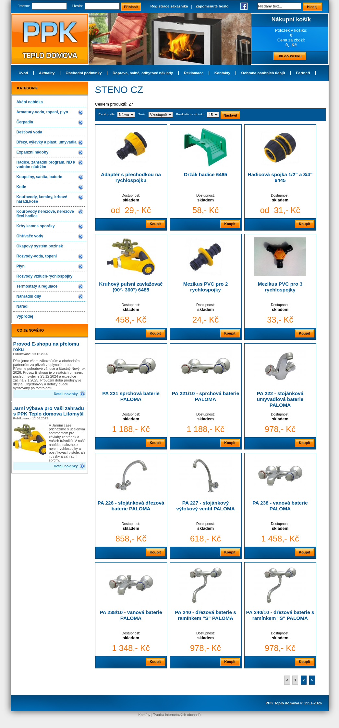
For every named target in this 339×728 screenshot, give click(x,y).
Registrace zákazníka (169, 6)
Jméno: (24, 6)
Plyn (21, 266)
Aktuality (47, 73)
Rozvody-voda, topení (37, 256)
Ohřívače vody (30, 236)
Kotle (21, 187)
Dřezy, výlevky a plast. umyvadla (47, 142)
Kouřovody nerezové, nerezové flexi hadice (45, 213)
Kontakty (222, 73)
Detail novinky (66, 394)
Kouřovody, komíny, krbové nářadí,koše (42, 199)
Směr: (142, 114)
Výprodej (25, 316)
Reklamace (193, 73)
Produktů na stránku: (190, 114)
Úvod (23, 73)
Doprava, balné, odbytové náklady (143, 73)
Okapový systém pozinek (40, 246)
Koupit (155, 224)
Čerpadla (25, 122)
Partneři (303, 73)
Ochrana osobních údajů (263, 73)
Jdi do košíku (290, 56)
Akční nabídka (30, 102)
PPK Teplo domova (282, 703)
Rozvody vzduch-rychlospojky (45, 276)
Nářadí (23, 306)
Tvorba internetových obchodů (176, 715)
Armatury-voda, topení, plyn (42, 112)
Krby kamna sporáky (36, 226)
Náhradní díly (29, 296)
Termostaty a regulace (37, 286)
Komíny (145, 715)
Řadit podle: (107, 114)
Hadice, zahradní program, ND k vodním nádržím (46, 164)
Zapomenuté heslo (212, 6)
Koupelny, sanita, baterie (39, 177)
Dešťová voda (29, 132)
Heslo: (77, 6)
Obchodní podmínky (84, 73)
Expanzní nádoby (33, 152)
